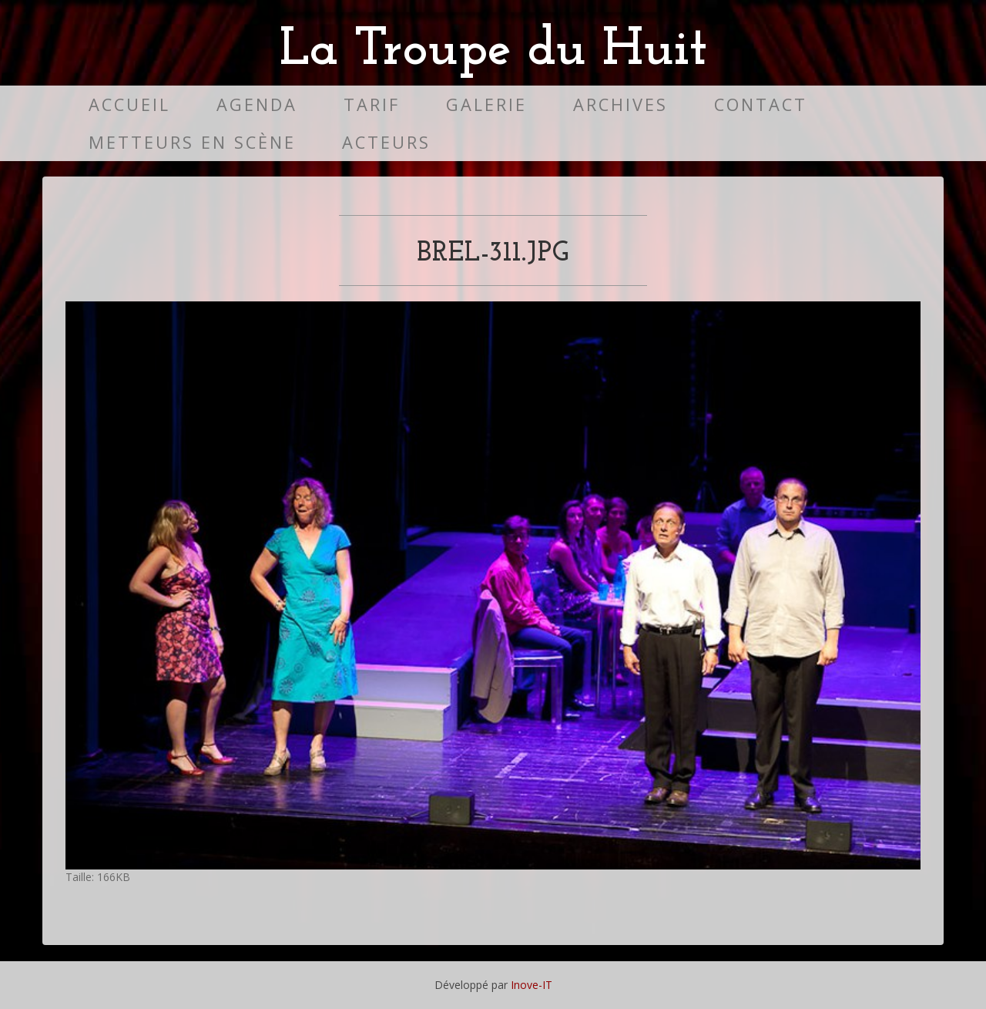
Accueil (129, 104)
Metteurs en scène (192, 142)
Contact (760, 104)
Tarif (372, 104)
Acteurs (386, 142)
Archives (620, 104)
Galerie (486, 104)
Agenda (256, 104)
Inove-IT (531, 984)
